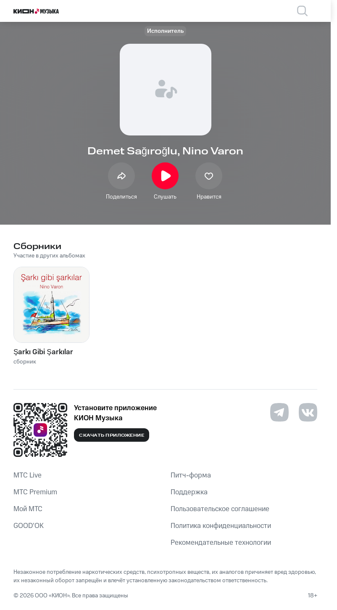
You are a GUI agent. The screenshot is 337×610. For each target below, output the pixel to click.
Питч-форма (191, 475)
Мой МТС (27, 509)
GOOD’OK (28, 526)
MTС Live (27, 475)
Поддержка (189, 492)
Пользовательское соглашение (220, 509)
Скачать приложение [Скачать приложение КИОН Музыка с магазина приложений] (111, 435)
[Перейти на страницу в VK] (308, 412)
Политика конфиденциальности (221, 526)
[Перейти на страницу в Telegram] (279, 412)
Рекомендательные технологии (221, 543)
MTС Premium (35, 492)
